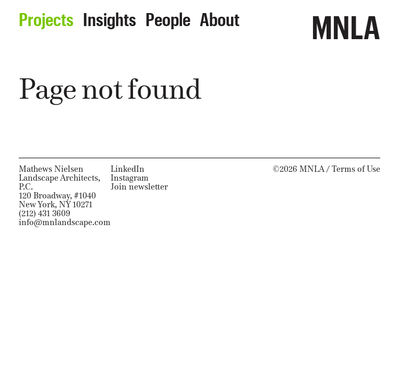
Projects (46, 16)
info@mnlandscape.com (65, 222)
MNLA (345, 22)
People (168, 16)
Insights (109, 16)
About (219, 16)
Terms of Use (356, 169)
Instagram (130, 178)
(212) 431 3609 (44, 213)
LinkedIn (127, 169)
